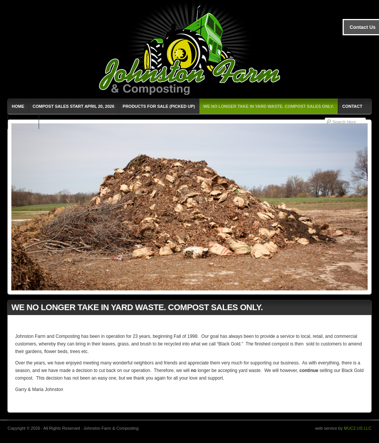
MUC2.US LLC (357, 428)
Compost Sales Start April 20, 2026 (73, 106)
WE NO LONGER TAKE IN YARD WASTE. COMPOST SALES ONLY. (268, 106)
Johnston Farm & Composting (189, 49)
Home (18, 106)
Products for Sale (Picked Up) (159, 106)
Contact (352, 106)
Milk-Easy (23, 121)
